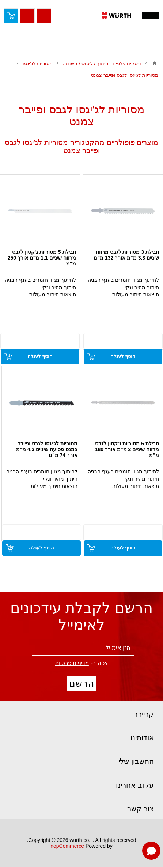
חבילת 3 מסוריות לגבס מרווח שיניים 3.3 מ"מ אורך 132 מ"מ (126, 255)
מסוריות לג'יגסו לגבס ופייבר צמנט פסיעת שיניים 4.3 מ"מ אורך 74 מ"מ (46, 449)
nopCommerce (67, 846)
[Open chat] (151, 851)
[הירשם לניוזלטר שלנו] (83, 648)
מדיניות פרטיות (72, 663)
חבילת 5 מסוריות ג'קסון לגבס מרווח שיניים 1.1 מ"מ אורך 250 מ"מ (42, 258)
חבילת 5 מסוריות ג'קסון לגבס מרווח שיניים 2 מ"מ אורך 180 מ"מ (127, 449)
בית (154, 63)
